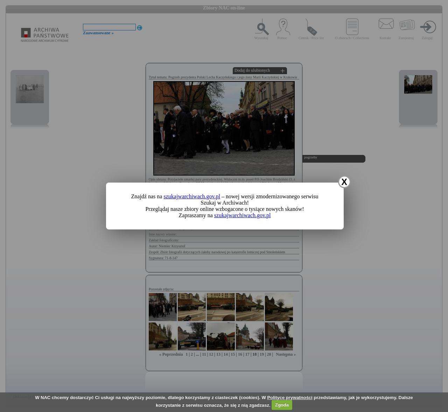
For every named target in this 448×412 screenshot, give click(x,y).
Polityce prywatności (289, 397)
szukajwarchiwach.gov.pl (191, 196)
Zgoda (282, 404)
